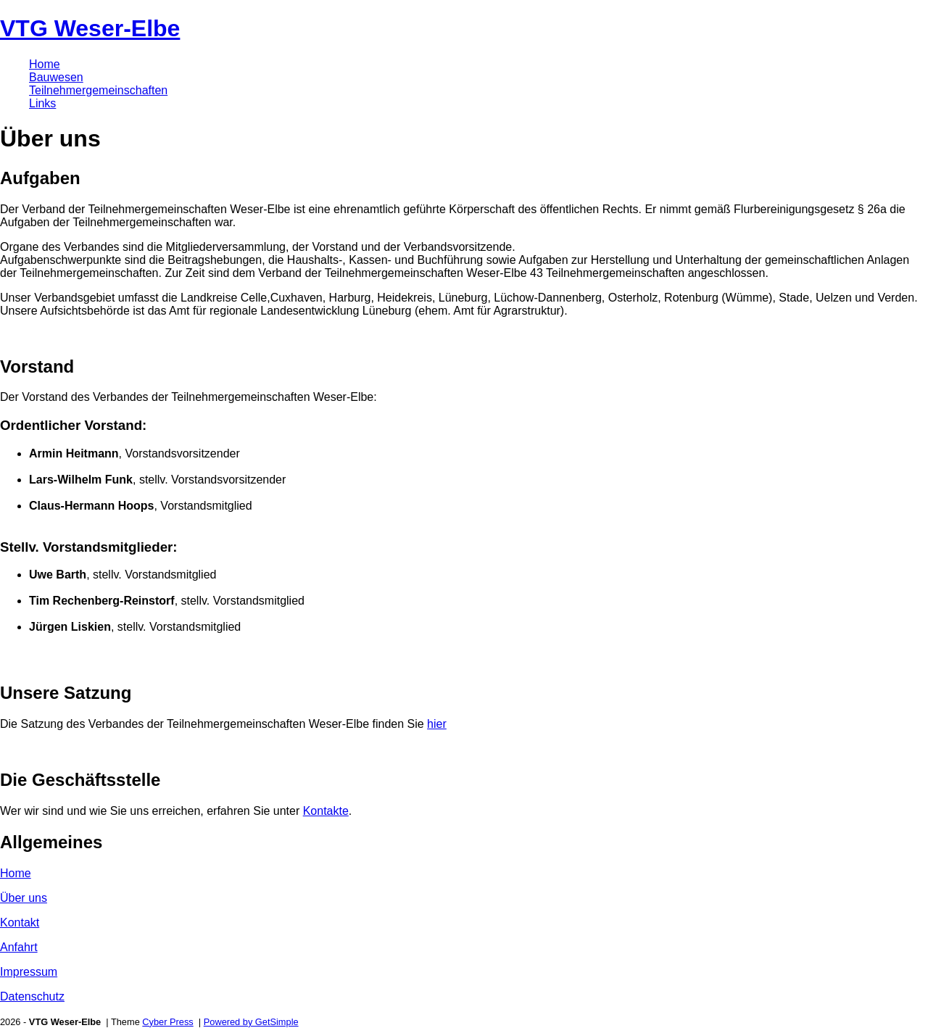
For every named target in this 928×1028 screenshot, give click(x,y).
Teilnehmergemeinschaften (98, 90)
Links (42, 103)
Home (44, 64)
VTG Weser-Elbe (90, 28)
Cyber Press (167, 1021)
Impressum (28, 972)
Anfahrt (19, 947)
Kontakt (19, 922)
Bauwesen (56, 77)
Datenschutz (32, 996)
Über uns (23, 898)
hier (437, 724)
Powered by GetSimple (251, 1021)
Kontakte (326, 811)
